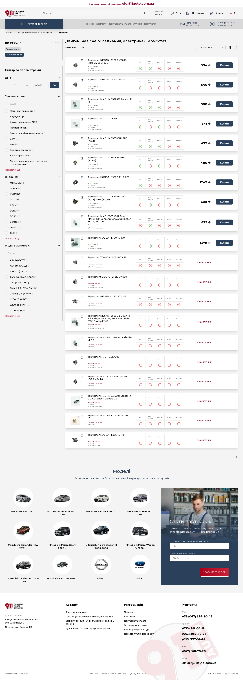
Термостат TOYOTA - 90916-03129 (107, 257)
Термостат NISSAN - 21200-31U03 (107, 296)
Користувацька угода (136, 629)
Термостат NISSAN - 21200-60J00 (107, 79)
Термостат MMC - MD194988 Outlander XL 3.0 (110, 339)
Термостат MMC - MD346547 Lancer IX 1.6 (110, 100)
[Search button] (144, 13)
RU (235, 13)
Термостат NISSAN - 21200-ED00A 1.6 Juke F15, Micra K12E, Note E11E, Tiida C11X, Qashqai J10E (109, 319)
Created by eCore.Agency (16, 674)
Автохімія (141, 674)
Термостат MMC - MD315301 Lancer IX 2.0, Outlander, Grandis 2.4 (109, 397)
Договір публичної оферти (139, 633)
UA (230, 13)
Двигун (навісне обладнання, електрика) (35, 33)
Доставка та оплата (120, 23)
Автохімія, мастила (76, 612)
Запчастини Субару (126, 674)
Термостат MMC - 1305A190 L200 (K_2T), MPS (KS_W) (106, 198)
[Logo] (15, 13)
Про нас (89, 23)
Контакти (101, 23)
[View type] (230, 47)
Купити (224, 65)
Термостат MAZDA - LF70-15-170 (106, 238)
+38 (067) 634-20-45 (197, 616)
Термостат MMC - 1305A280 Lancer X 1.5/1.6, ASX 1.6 (109, 378)
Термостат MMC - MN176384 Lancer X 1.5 (109, 417)
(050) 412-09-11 (192, 25)
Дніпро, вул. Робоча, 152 (19, 627)
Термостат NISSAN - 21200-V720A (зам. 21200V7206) (107, 61)
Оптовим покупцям (144, 23)
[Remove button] (14, 55)
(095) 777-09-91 (193, 639)
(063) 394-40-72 (194, 634)
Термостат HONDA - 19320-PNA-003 (109, 177)
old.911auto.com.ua (138, 3)
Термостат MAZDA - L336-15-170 (106, 435)
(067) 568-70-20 (194, 651)
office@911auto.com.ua (199, 663)
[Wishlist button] (82, 61)
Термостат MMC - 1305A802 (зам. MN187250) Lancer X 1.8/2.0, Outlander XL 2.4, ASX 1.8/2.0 (109, 219)
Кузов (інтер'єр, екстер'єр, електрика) (88, 628)
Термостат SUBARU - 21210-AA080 (107, 277)
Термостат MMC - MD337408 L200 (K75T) (107, 139)
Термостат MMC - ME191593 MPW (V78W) (107, 159)
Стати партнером (214, 572)
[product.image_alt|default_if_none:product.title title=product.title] (75, 65)
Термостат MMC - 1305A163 (103, 118)
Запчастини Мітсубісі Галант (102, 674)
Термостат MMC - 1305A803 (103, 357)
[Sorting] (211, 47)
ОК (54, 85)
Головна (8, 33)
